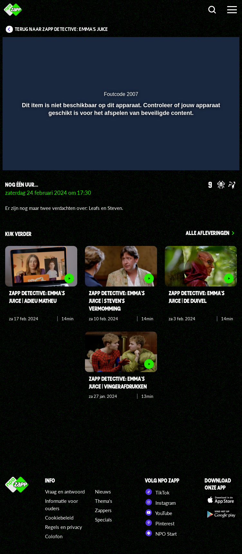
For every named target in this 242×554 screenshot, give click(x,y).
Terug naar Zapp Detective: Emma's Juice (61, 29)
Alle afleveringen (207, 232)
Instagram (160, 502)
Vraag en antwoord (65, 491)
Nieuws (103, 491)
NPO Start (161, 533)
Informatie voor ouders (61, 504)
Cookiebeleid (59, 518)
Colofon (53, 536)
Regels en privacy (63, 527)
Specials (103, 519)
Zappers (103, 510)
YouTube (158, 512)
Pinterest (159, 523)
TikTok (157, 492)
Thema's (103, 501)
